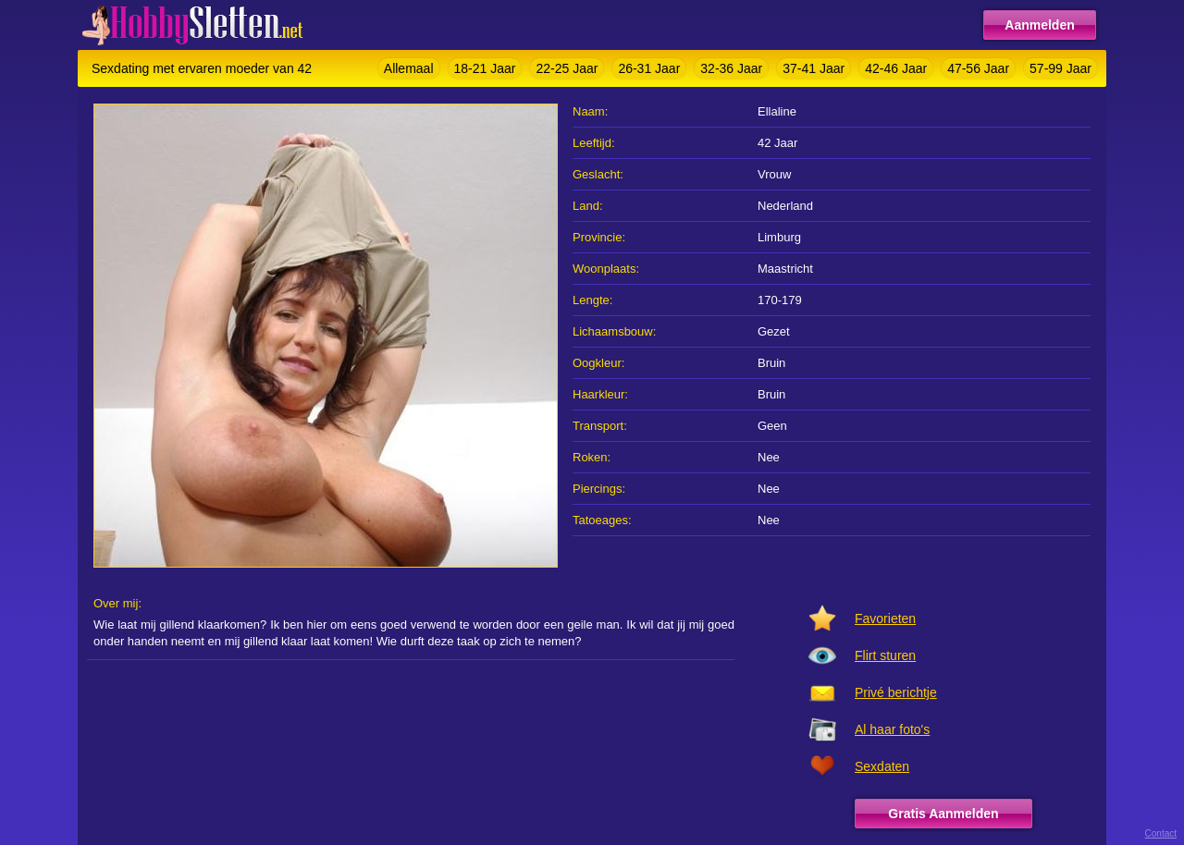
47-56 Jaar (978, 68)
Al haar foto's (892, 729)
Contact (1161, 833)
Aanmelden (1039, 25)
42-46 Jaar (896, 68)
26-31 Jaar (649, 68)
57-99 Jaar (1061, 68)
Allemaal (409, 68)
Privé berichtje (896, 692)
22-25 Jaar (567, 68)
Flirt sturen (885, 655)
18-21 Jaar (485, 68)
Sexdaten (882, 766)
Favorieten (885, 618)
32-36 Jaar (731, 68)
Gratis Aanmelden (943, 813)
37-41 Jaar (814, 68)
